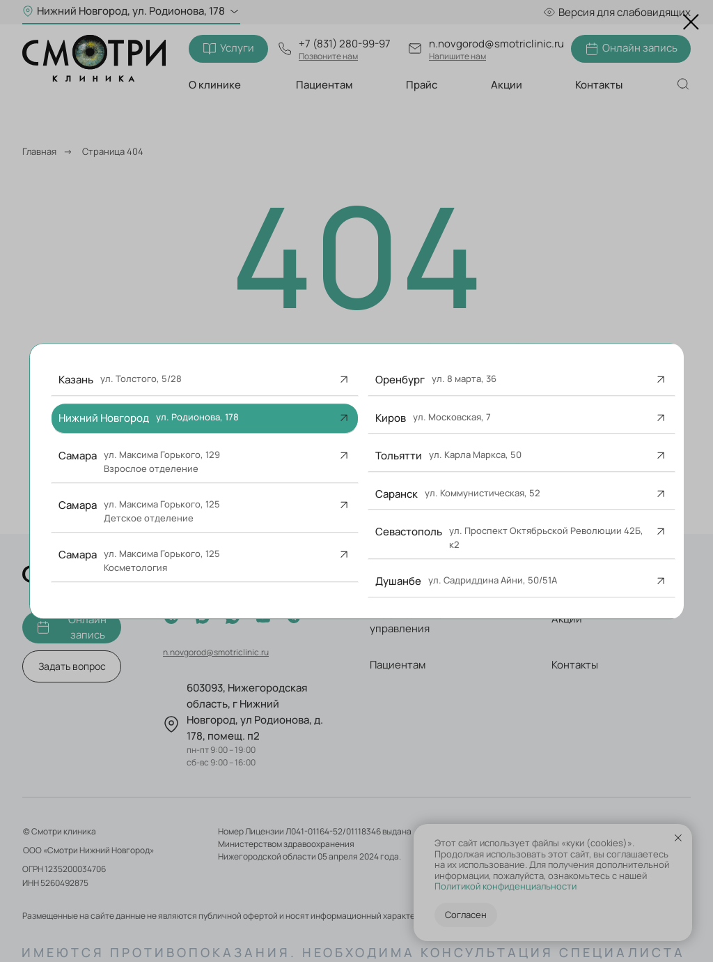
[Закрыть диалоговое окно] (691, 22)
